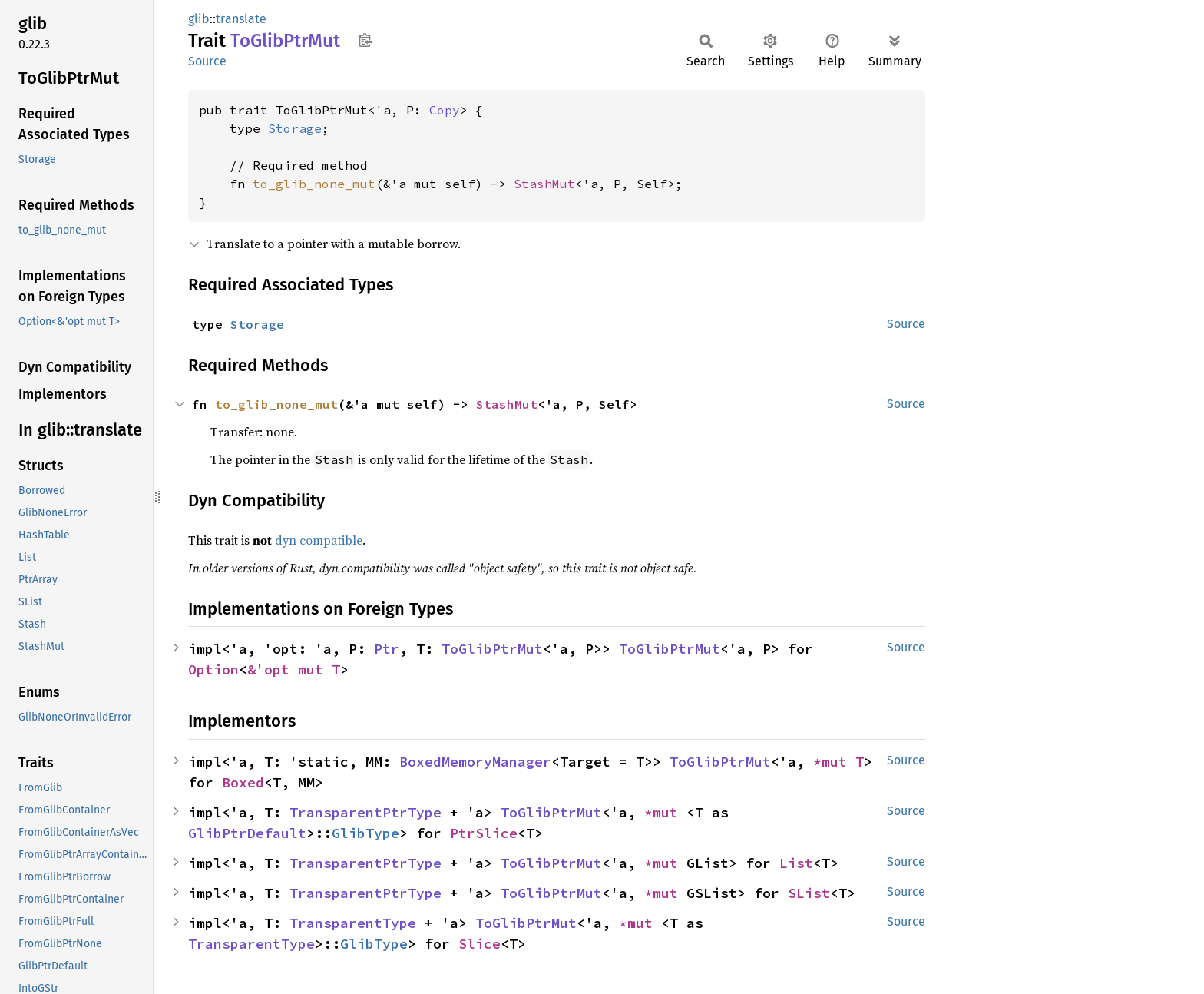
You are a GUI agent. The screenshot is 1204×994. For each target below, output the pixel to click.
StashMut (544, 183)
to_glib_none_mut (314, 183)
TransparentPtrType (365, 812)
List (796, 863)
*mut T (838, 761)
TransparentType (352, 923)
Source (207, 61)
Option (213, 669)
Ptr (386, 649)
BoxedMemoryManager (475, 761)
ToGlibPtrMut (492, 649)
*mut (665, 812)
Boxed (243, 782)
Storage (295, 128)
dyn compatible (318, 540)
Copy (444, 110)
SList (809, 893)
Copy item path (365, 40)
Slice (479, 944)
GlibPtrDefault (247, 833)
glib (199, 19)
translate (241, 19)
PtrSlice (484, 833)
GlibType (365, 833)
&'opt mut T (293, 669)
